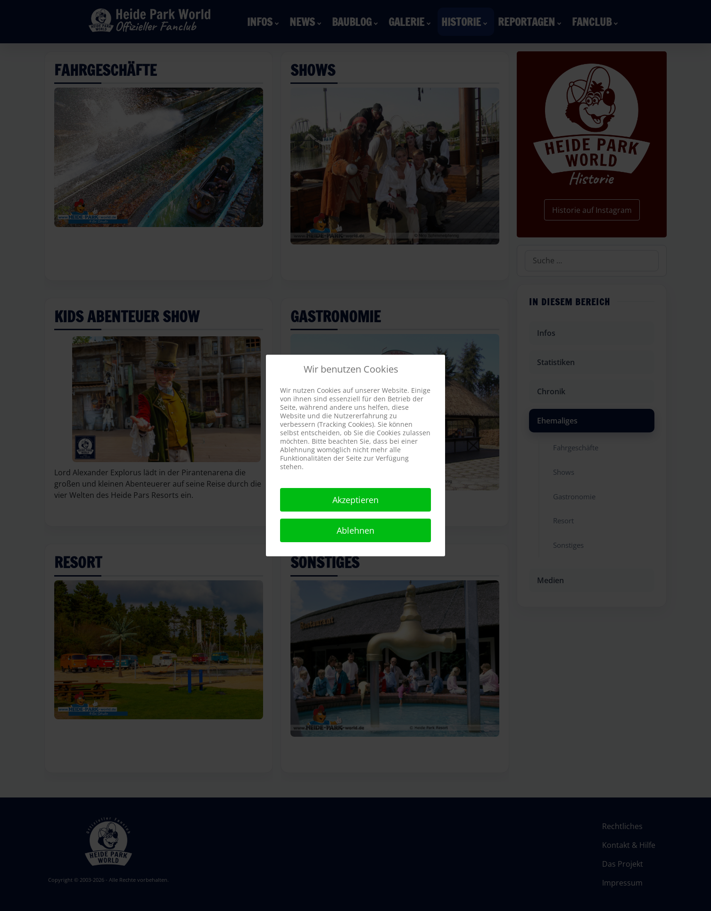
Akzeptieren (355, 499)
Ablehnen (355, 530)
